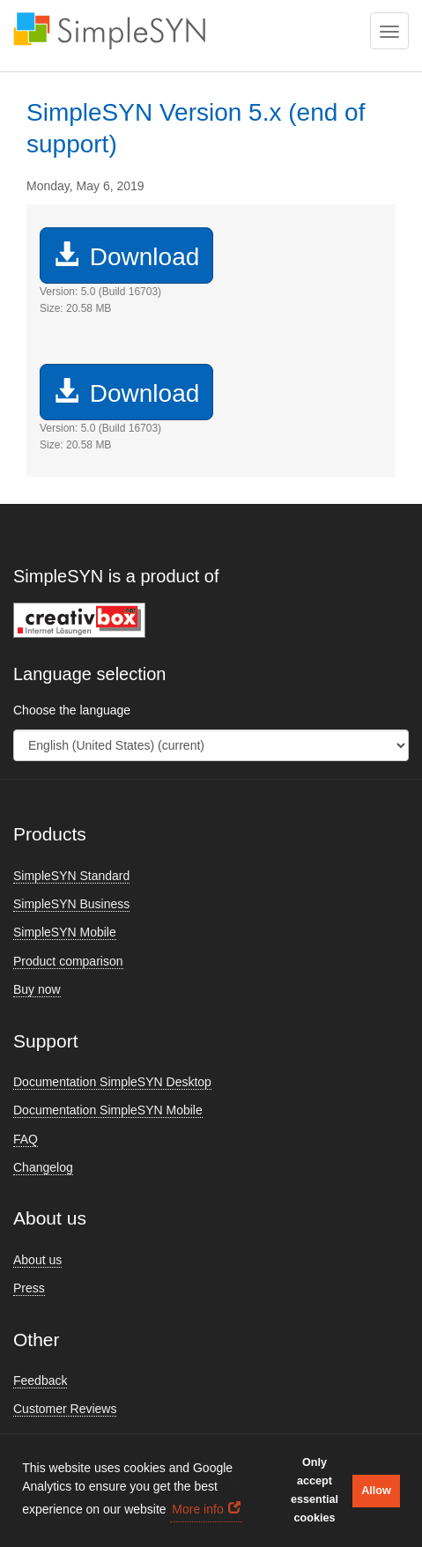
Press (29, 1288)
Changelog (43, 1167)
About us (37, 1260)
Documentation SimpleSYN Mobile (108, 1110)
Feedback (40, 1380)
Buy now (37, 989)
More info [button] (197, 1509)
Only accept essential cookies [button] (314, 1490)
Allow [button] (376, 1490)
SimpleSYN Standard (71, 876)
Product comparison (68, 961)
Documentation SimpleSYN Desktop (112, 1082)
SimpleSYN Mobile (64, 932)
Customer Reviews (64, 1409)
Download (126, 256)
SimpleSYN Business (71, 904)
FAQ (25, 1139)
